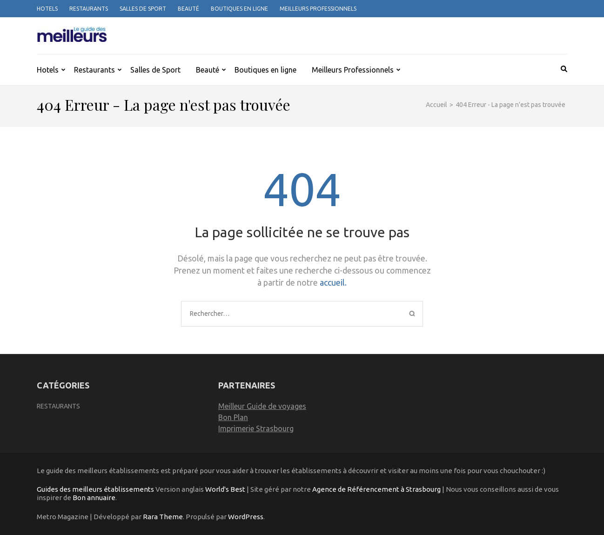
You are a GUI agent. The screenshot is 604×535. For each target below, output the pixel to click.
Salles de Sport (143, 9)
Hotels (47, 9)
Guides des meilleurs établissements (95, 489)
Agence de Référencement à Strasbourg (376, 489)
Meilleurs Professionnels (318, 9)
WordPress (245, 517)
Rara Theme (163, 517)
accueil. (333, 282)
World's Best (225, 489)
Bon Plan (233, 417)
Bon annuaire (94, 498)
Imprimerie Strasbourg (256, 428)
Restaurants (88, 9)
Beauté (188, 9)
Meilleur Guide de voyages (262, 406)
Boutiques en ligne (239, 9)
